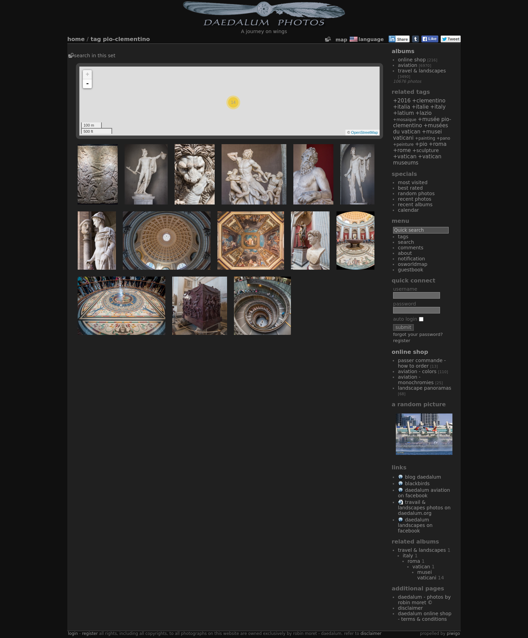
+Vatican (405, 156)
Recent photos (414, 199)
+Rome (402, 150)
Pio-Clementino (126, 39)
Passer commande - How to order (422, 363)
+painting (425, 138)
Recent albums (415, 204)
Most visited (413, 182)
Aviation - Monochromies (416, 379)
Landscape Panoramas (424, 388)
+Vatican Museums (417, 159)
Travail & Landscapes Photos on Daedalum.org (424, 507)
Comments (410, 247)
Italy (408, 555)
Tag (96, 39)
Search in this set (95, 55)
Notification (411, 258)
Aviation (407, 65)
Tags (403, 236)
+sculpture (425, 150)
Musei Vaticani (426, 574)
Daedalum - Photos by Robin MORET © (424, 599)
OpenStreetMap (364, 132)
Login (73, 633)
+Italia (401, 107)
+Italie (420, 107)
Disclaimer (410, 608)
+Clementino (429, 101)
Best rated (410, 188)
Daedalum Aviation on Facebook (424, 492)
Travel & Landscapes (422, 70)
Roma (414, 561)
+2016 (402, 101)
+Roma (438, 144)
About (405, 253)
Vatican (421, 566)
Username (405, 289)
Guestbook (410, 269)
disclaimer (370, 633)
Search (406, 242)
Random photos (416, 193)
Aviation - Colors (417, 371)
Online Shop (412, 59)
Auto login (408, 319)
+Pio (421, 144)
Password (404, 304)
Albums (403, 51)
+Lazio (423, 113)
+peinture (403, 144)
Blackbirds (417, 483)
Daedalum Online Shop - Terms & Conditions (424, 616)
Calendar (408, 210)
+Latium (403, 113)
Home (76, 39)
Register (401, 340)
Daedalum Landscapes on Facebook (415, 525)
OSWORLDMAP (413, 264)
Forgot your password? (418, 334)
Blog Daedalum (423, 477)
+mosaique (405, 119)
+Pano (443, 138)
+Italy (438, 107)
